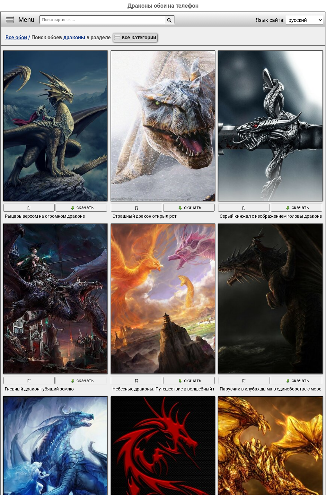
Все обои (16, 37)
